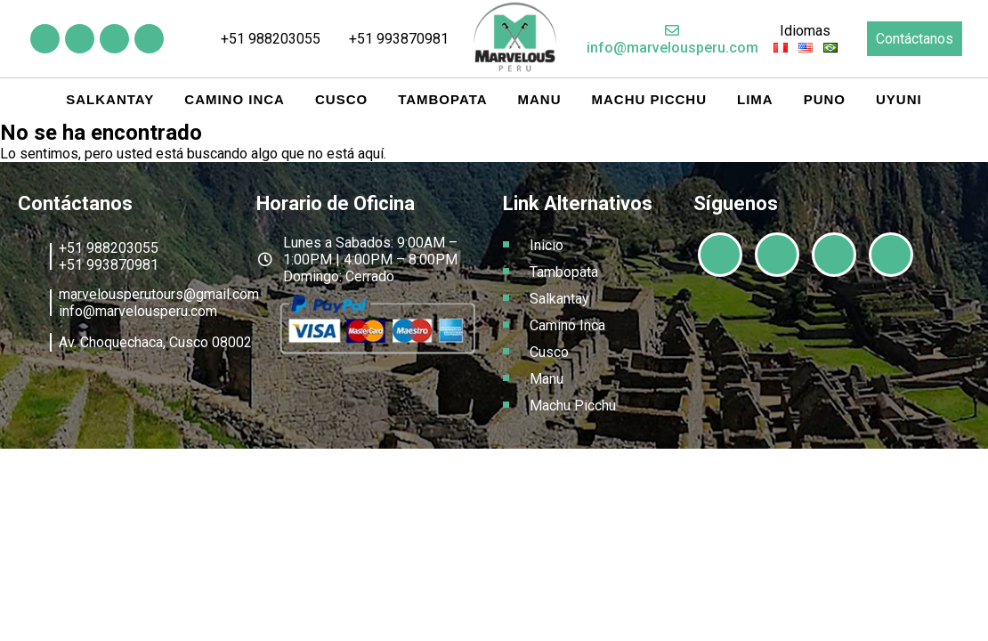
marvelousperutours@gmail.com (159, 294)
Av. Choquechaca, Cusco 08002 (155, 342)
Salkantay (110, 99)
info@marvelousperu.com (672, 39)
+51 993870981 (391, 38)
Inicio (546, 245)
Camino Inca (234, 99)
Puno (825, 99)
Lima (755, 99)
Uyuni (899, 99)
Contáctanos (914, 38)
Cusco (341, 99)
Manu (540, 99)
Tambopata (442, 99)
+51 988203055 (261, 38)
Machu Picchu (650, 99)
